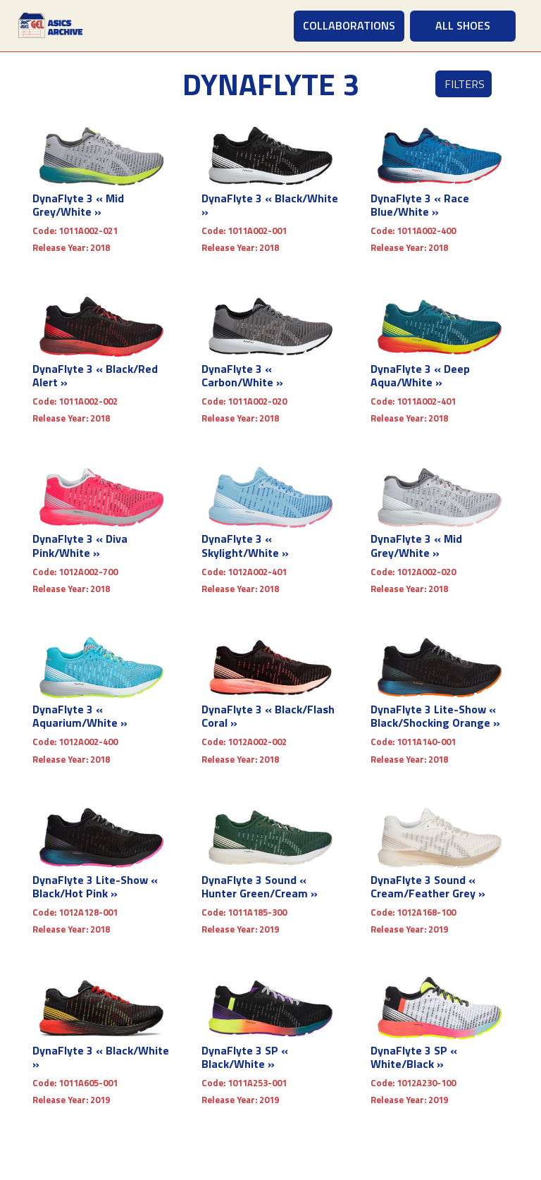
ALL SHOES (462, 25)
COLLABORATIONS (349, 25)
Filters (464, 83)
